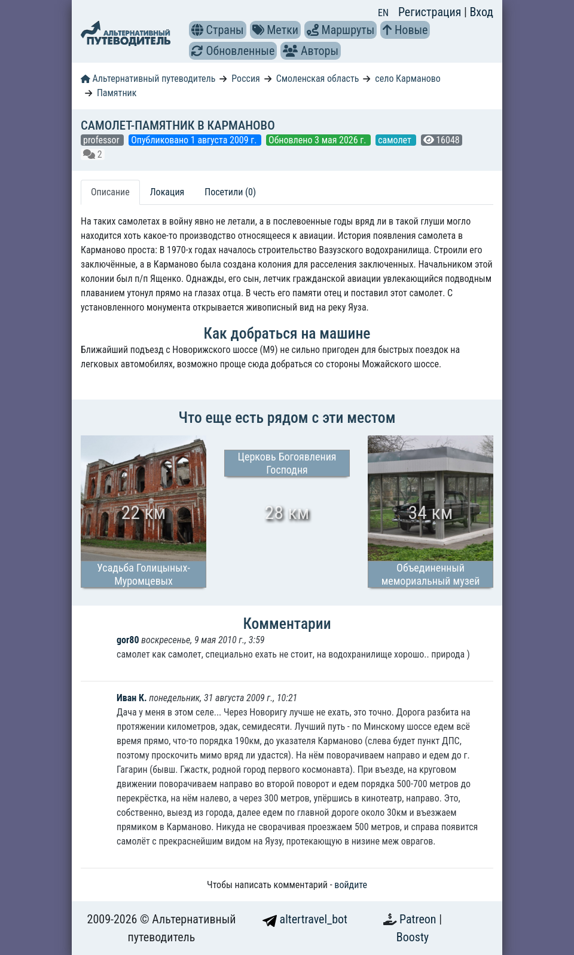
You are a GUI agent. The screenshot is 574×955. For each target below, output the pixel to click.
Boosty (412, 937)
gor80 (128, 640)
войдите (350, 884)
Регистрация (431, 12)
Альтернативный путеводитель (148, 78)
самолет (395, 140)
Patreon (419, 919)
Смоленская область (317, 78)
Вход (481, 12)
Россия (245, 78)
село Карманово (408, 78)
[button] (197, 30)
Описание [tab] (110, 192)
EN (383, 13)
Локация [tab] (167, 192)
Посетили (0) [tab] (230, 192)
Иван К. (132, 698)
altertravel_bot (304, 919)
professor (102, 140)
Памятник (116, 93)
